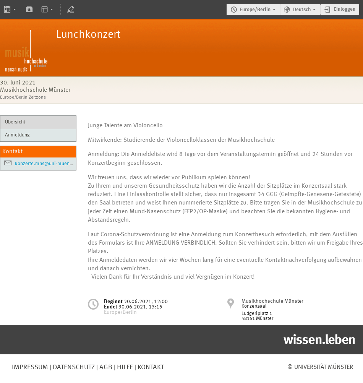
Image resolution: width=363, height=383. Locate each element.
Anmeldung (17, 135)
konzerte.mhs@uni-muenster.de (49, 163)
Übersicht (15, 122)
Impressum (30, 367)
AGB (105, 367)
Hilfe (124, 367)
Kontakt (151, 367)
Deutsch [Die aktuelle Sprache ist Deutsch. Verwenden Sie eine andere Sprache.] (302, 9)
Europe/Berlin (255, 9)
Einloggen (344, 9)
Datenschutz (73, 367)
